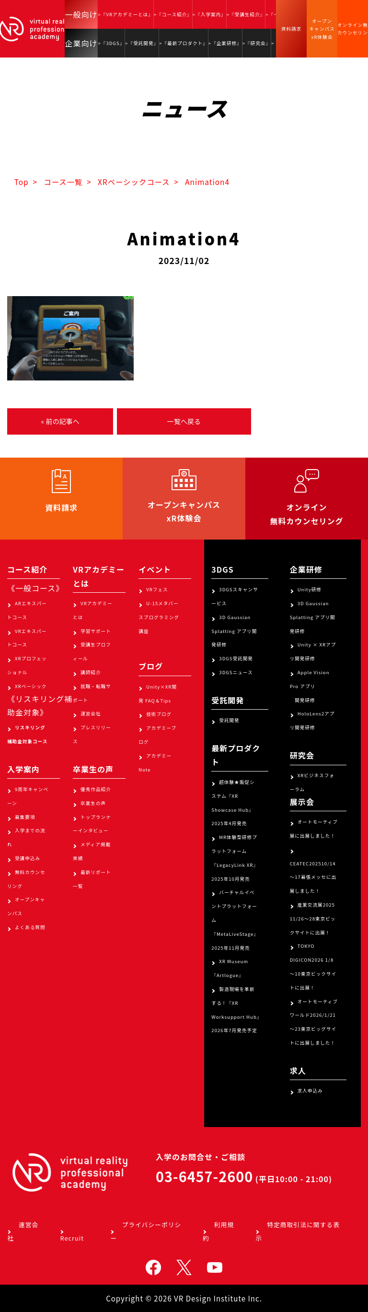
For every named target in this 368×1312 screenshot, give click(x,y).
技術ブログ (159, 714)
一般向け (81, 14)
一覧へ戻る (184, 421)
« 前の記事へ (60, 421)
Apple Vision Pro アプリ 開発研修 (310, 686)
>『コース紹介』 (173, 14)
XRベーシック (30, 686)
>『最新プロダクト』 (183, 43)
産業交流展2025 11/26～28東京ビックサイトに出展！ (313, 918)
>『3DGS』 (111, 43)
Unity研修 (310, 589)
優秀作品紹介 (95, 789)
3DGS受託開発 (236, 658)
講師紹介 (90, 672)
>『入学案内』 (209, 14)
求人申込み (310, 1090)
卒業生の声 (93, 803)
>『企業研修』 (225, 43)
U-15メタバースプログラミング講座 (158, 617)
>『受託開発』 (142, 43)
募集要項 (25, 817)
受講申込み (27, 858)
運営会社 (90, 713)
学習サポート (95, 631)
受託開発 (229, 720)
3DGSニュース (236, 672)
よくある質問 (30, 927)
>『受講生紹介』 (246, 14)
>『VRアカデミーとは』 (125, 14)
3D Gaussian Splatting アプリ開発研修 (234, 631)
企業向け (81, 43)
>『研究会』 (256, 43)
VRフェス (157, 589)
